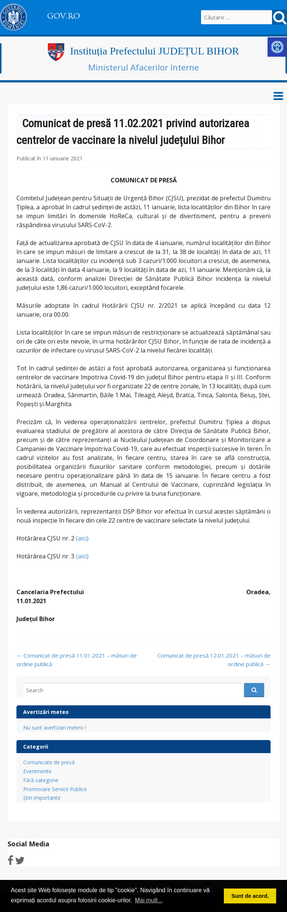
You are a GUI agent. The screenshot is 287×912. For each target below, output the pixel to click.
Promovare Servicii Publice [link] (55, 789)
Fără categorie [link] (40, 780)
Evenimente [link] (37, 771)
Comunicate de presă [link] (49, 762)
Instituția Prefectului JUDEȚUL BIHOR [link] (154, 51)
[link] (277, 47)
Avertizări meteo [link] (46, 711)
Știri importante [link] (42, 797)
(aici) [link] (82, 538)
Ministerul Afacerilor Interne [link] (143, 67)
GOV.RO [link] (63, 16)
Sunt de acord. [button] (250, 896)
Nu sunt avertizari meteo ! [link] (54, 727)
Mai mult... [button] (149, 900)
